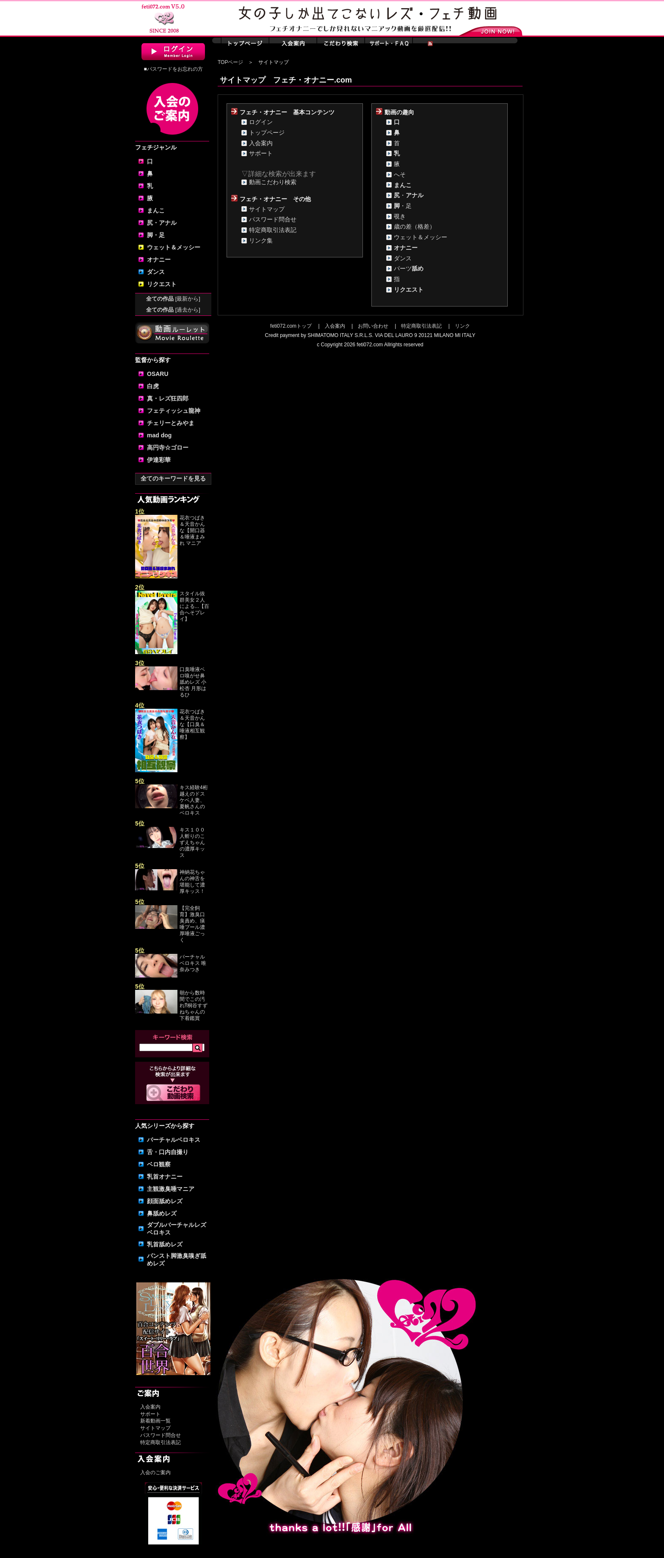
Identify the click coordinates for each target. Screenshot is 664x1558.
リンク (462, 326)
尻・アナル (162, 222)
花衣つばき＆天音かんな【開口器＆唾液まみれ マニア (192, 530)
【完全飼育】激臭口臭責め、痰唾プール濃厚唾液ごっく (192, 924)
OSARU (158, 373)
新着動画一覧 (155, 1421)
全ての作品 (173, 299)
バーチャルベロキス (173, 1139)
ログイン (261, 122)
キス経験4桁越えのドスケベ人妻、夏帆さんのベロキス (194, 800)
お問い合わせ (373, 326)
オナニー (159, 259)
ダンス (156, 271)
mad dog (159, 435)
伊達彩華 (159, 459)
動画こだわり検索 (272, 182)
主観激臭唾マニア (170, 1188)
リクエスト (162, 284)
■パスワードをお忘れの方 (173, 69)
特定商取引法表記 (160, 1442)
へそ (400, 174)
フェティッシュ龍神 (173, 410)
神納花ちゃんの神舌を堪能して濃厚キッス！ (192, 881)
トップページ (267, 132)
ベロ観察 (159, 1164)
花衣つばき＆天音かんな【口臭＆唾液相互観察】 (192, 724)
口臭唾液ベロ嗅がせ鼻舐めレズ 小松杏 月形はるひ (193, 682)
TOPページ (230, 62)
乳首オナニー (165, 1176)
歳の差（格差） (414, 226)
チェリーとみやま (170, 423)
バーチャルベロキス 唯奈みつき (193, 963)
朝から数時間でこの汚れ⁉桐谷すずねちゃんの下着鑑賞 (194, 1005)
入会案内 (150, 1407)
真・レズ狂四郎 (167, 398)
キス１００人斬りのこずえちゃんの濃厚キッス (192, 842)
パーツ (408, 268)
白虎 (153, 386)
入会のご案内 (155, 1472)
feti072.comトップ (291, 326)
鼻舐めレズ (162, 1213)
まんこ (156, 210)
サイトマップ (155, 1428)
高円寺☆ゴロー (167, 447)
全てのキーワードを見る (173, 478)
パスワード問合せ (160, 1435)
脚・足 (156, 235)
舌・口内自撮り (167, 1152)
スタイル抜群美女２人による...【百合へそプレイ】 (194, 606)
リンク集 (261, 240)
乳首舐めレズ (165, 1244)
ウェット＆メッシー (173, 247)
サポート (150, 1414)
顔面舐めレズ (165, 1201)
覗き (400, 216)
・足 (403, 205)
